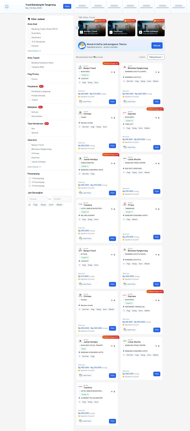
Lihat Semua (34, 51)
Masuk (157, 45)
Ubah (67, 6)
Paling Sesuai (156, 57)
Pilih (112, 101)
